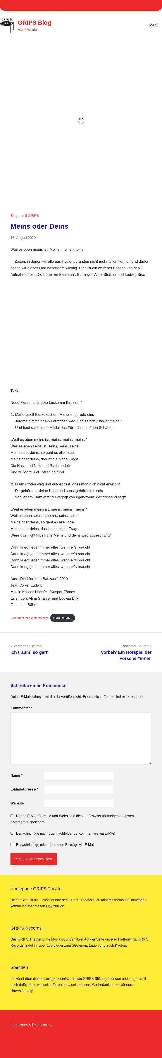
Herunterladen (62, 617)
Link (49, 906)
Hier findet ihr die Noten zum (29, 617)
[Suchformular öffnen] (130, 25)
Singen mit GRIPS (24, 215)
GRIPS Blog (35, 22)
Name (16, 775)
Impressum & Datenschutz (31, 1025)
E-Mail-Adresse (24, 789)
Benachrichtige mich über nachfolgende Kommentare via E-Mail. (65, 833)
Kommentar (21, 708)
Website (17, 803)
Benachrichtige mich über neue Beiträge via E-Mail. (55, 845)
